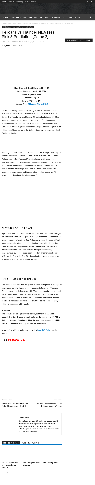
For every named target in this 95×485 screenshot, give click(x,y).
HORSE (47, 17)
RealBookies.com (30, 2)
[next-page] (7, 472)
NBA (30, 17)
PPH (64, 17)
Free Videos (16, 17)
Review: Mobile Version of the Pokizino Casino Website (49, 404)
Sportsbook (56, 17)
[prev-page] (3, 472)
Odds (25, 17)
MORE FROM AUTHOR (30, 443)
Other (77, 17)
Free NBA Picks (43, 330)
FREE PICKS (6, 17)
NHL (41, 17)
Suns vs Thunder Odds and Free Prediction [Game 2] (10, 465)
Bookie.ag (19, 2)
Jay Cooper (7, 46)
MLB (35, 17)
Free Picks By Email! (50, 463)
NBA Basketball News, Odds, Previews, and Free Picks (20, 23)
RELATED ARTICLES (11, 443)
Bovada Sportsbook (8, 2)
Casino (70, 17)
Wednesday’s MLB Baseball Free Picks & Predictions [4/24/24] (15, 404)
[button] (90, 17)
